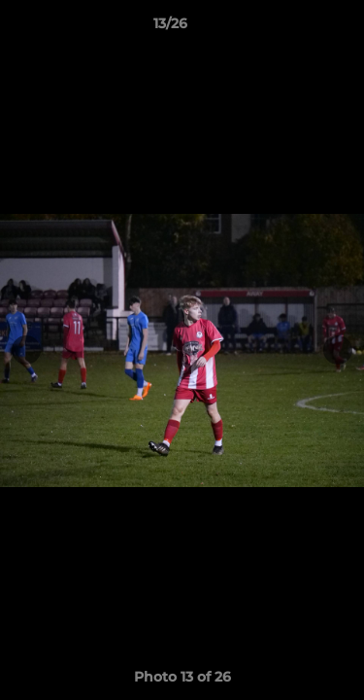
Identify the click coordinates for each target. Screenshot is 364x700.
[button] (294, 28)
